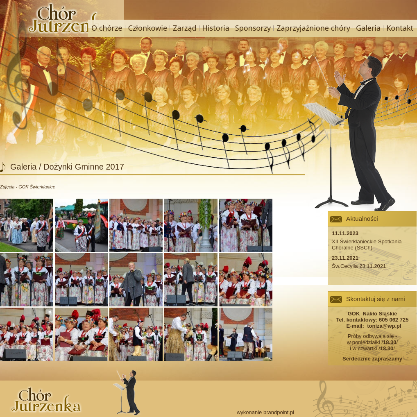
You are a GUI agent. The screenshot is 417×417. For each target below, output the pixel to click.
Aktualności (362, 218)
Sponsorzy (253, 28)
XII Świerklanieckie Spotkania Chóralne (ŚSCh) (367, 244)
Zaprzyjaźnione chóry (313, 28)
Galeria (368, 28)
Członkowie (148, 28)
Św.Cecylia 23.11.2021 (359, 266)
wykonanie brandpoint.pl (265, 412)
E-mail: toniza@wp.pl (372, 326)
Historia (215, 28)
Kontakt (399, 28)
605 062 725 (393, 320)
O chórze (106, 28)
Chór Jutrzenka (64, 18)
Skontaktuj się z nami (375, 298)
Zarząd (184, 28)
